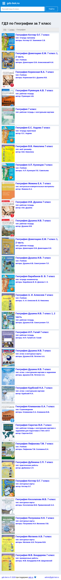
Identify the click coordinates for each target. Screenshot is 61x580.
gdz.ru (30, 577)
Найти (51, 9)
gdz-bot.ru (13, 3)
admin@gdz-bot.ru (52, 577)
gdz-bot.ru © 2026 (9, 577)
